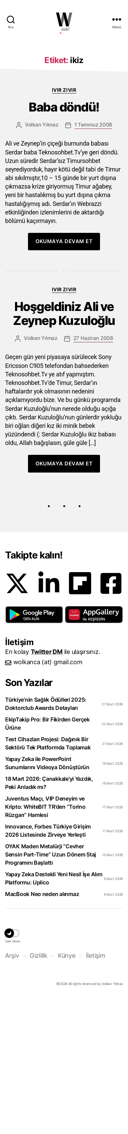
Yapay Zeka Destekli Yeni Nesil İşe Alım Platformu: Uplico (53, 1012)
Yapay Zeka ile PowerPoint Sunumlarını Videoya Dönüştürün (47, 897)
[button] (34, 749)
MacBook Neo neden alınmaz (42, 1028)
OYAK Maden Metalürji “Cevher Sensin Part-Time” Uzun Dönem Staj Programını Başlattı (50, 989)
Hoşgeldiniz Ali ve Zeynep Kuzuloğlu (64, 448)
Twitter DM (46, 786)
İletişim (95, 1090)
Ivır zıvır (64, 224)
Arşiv (12, 1090)
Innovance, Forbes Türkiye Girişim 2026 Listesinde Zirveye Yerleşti (48, 965)
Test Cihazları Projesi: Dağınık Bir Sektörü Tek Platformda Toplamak (48, 877)
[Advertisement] (64, 109)
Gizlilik (38, 1090)
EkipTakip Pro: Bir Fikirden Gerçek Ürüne (47, 858)
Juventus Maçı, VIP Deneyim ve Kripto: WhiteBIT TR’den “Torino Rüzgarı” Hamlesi (45, 941)
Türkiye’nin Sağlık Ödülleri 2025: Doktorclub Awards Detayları (45, 838)
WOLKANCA (64, 19)
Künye (66, 1090)
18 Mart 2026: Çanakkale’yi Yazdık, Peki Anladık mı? (49, 917)
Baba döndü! (64, 242)
